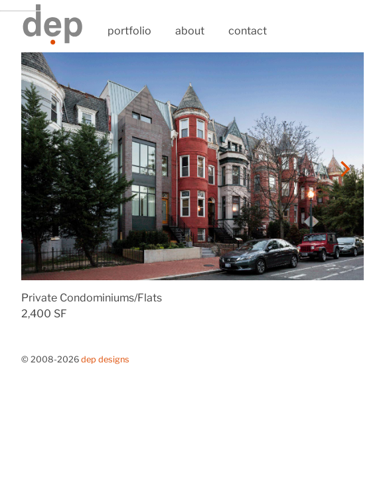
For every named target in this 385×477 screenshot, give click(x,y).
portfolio (129, 30)
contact (247, 30)
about (189, 30)
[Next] (344, 169)
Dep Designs (105, 359)
